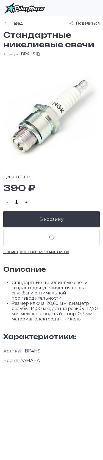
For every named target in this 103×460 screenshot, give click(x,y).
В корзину (51, 219)
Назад (13, 23)
